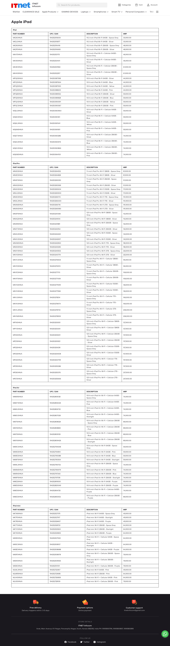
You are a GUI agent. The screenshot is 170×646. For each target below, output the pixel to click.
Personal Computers (136, 12)
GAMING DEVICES (70, 12)
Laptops (86, 12)
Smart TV (117, 12)
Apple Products (50, 12)
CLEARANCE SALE (31, 12)
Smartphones (101, 12)
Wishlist (16, 12)
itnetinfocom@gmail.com (134, 610)
